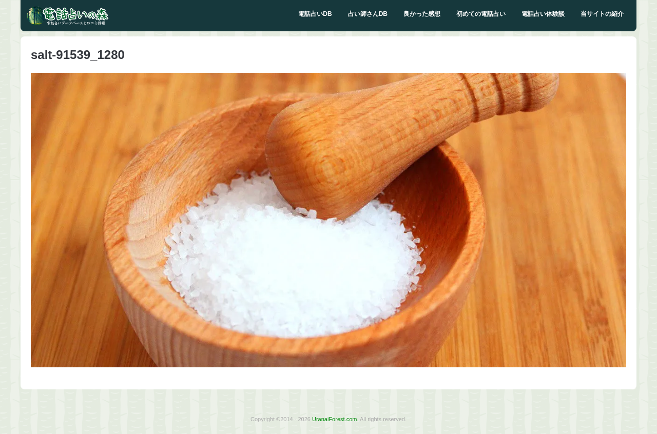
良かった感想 (421, 13)
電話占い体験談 (543, 13)
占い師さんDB (368, 13)
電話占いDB (315, 13)
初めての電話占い (481, 13)
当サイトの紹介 (602, 13)
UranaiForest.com (334, 419)
